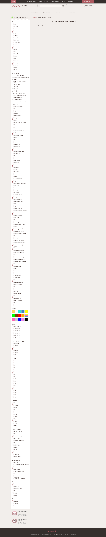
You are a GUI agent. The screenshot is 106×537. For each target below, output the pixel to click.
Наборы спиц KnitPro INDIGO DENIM (19, 82)
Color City (16, 31)
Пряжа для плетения (19, 250)
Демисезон (16, 486)
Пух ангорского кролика (19, 263)
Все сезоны (16, 484)
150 (15, 381)
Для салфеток (17, 158)
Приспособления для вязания (19, 95)
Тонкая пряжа (17, 277)
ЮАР (15, 425)
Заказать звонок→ (89, 6)
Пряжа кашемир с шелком (20, 254)
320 (15, 392)
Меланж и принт (18, 178)
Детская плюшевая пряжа (20, 139)
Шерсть (16, 291)
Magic (15, 49)
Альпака (16, 113)
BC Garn (16, 26)
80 (14, 374)
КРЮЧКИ (14, 79)
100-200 (16, 345)
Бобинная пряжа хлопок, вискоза (20, 128)
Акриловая (16, 111)
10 (14, 360)
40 (14, 369)
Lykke (15, 44)
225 (15, 385)
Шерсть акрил (17, 293)
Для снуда (16, 162)
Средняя (16, 501)
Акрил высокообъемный (19, 108)
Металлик (16, 185)
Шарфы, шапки (17, 449)
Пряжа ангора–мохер (19, 231)
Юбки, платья (17, 452)
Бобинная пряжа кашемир (20, 122)
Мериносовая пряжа (18, 181)
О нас (63, 1)
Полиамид (16, 219)
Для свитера (17, 160)
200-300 (16, 348)
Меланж (16, 462)
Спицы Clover (15, 91)
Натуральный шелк (18, 201)
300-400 (16, 350)
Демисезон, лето (18, 490)
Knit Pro (16, 35)
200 (15, 383)
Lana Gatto (16, 40)
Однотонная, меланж (19, 471)
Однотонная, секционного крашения (20, 476)
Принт (15, 226)
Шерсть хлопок (17, 302)
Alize (15, 24)
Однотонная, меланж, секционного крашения (19, 473)
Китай (15, 416)
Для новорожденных (19, 151)
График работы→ (89, 5)
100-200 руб (17, 328)
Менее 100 (16, 343)
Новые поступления (70, 12)
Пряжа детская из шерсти (20, 233)
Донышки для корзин (17, 97)
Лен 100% (16, 171)
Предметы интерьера (19, 440)
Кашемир (16, 169)
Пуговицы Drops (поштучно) (19, 101)
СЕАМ (15, 69)
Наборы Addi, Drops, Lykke (18, 93)
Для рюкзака (17, 155)
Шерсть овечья (17, 298)
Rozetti (15, 56)
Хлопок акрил (17, 286)
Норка (15, 206)
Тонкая (15, 505)
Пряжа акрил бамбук (19, 229)
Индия (15, 409)
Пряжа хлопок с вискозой (20, 261)
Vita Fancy (16, 60)
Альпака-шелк (17, 115)
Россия (15, 421)
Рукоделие (16, 454)
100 (15, 378)
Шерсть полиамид (18, 300)
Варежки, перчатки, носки (20, 433)
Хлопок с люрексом (18, 289)
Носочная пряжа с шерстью (20, 210)
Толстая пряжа (17, 275)
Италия (15, 414)
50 (14, 372)
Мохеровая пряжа (18, 199)
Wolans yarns (17, 63)
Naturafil (16, 53)
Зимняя (15, 493)
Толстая (16, 503)
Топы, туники (17, 445)
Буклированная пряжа (19, 130)
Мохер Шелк (17, 197)
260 (15, 390)
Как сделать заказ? (31, 1)
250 (15, 388)
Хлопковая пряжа (18, 284)
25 (14, 365)
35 (14, 367)
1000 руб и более (18, 337)
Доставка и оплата (43, 1)
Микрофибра (17, 190)
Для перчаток (17, 153)
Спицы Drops (15, 86)
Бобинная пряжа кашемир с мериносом (20, 125)
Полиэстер (16, 222)
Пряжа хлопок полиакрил (20, 259)
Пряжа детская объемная (20, 238)
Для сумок (16, 165)
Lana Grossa (17, 42)
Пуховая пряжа (17, 266)
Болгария (16, 402)
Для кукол (16, 149)
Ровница (16, 268)
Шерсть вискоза (17, 295)
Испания (16, 412)
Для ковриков (17, 146)
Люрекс (16, 176)
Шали (15, 447)
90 (14, 376)
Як (14, 305)
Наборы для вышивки (17, 99)
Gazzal (15, 33)
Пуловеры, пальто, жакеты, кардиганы (20, 442)
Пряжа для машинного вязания (21, 247)
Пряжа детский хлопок (19, 242)
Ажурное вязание (18, 431)
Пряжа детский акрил (19, 240)
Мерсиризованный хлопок (20, 183)
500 (15, 394)
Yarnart (15, 67)
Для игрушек (17, 144)
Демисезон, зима (18, 488)
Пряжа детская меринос (19, 235)
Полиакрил (16, 217)
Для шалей (16, 167)
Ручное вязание (17, 456)
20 (14, 362)
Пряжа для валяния (18, 106)
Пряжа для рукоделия (19, 252)
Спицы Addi (15, 88)
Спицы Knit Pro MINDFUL (18, 75)
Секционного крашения (19, 478)
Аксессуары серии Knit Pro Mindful (20, 77)
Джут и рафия (17, 142)
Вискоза (16, 137)
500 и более (16, 354)
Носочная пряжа (18, 208)
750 (15, 397)
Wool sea (16, 65)
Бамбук (15, 120)
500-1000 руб (17, 335)
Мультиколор (17, 466)
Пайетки (16, 213)
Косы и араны (17, 438)
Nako (15, 51)
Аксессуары (57, 12)
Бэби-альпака (17, 133)
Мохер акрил (17, 192)
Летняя (15, 495)
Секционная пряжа (18, 270)
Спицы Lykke (15, 90)
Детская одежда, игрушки (20, 436)
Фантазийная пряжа (18, 282)
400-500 (16, 352)
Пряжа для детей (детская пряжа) (20, 245)
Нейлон (16, 203)
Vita (15, 58)
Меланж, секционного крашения (21, 464)
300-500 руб (17, 333)
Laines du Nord (17, 37)
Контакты (70, 1)
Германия (16, 405)
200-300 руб (17, 330)
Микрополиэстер (18, 187)
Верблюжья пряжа (18, 135)
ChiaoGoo (16, 28)
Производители (34, 12)
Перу (15, 418)
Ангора (15, 117)
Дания (15, 407)
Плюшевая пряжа (18, 215)
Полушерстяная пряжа (19, 224)
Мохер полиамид (18, 194)
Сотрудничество (55, 1)
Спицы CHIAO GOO (17, 84)
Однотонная (17, 469)
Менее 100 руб (17, 326)
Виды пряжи (46, 12)
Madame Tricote (17, 47)
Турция (15, 423)
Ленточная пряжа (18, 174)
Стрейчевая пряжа (18, 273)
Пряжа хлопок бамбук (19, 257)
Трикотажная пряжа (18, 279)
